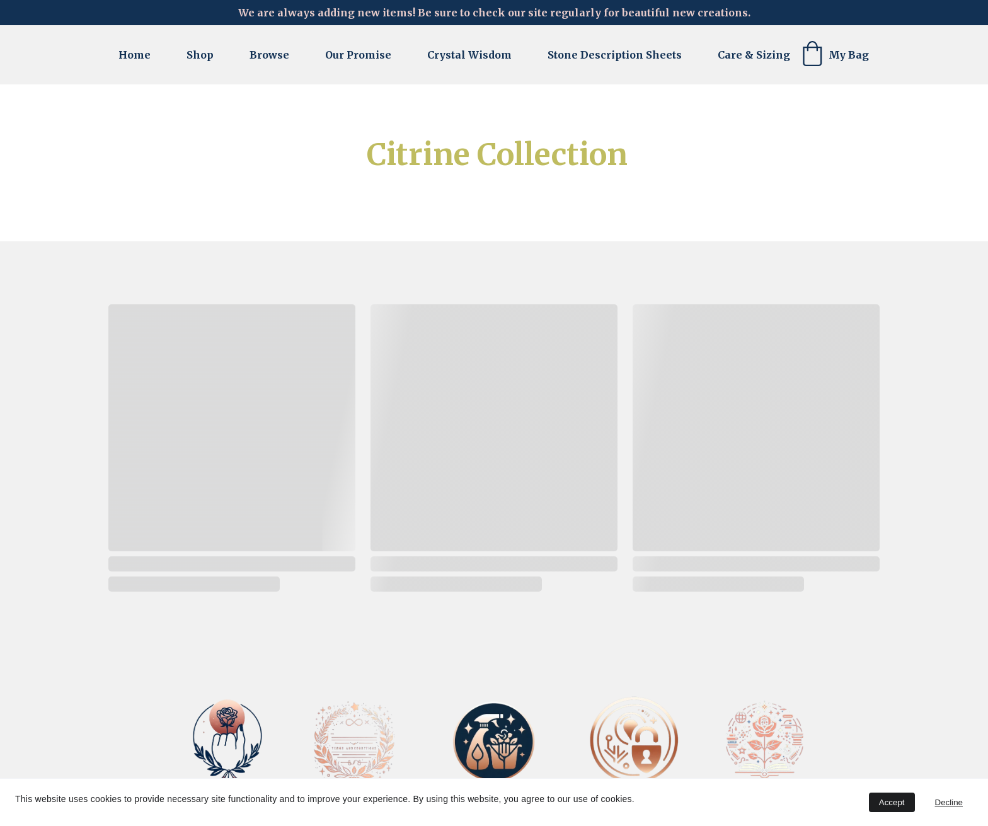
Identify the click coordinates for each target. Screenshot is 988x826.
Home (134, 55)
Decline (949, 802)
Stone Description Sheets (615, 55)
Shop (200, 55)
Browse (269, 55)
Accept (892, 802)
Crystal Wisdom (469, 55)
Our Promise (358, 55)
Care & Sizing (754, 55)
